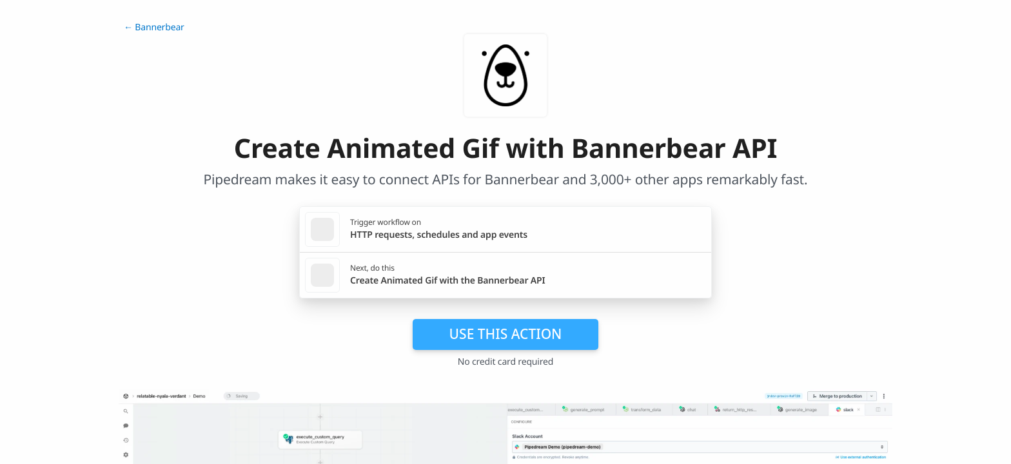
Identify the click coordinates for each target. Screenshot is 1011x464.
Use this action (505, 334)
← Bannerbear (154, 27)
